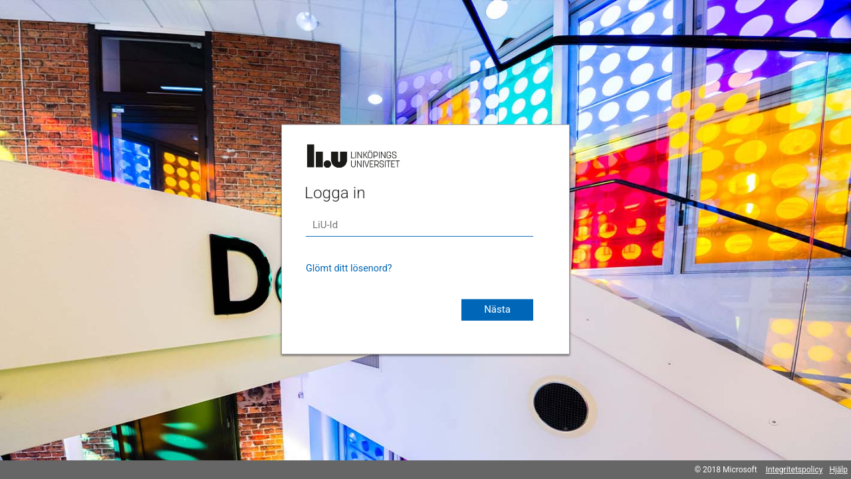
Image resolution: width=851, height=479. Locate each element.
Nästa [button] (497, 309)
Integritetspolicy (794, 469)
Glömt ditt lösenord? (349, 268)
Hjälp (838, 469)
